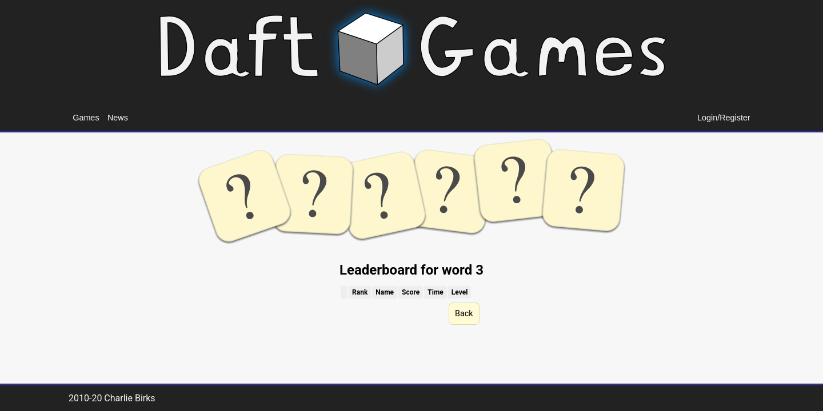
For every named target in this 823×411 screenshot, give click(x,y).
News (117, 117)
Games (86, 117)
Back (464, 314)
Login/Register (723, 117)
